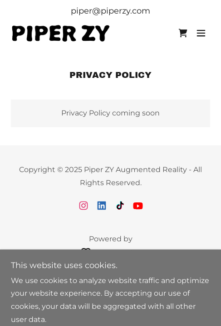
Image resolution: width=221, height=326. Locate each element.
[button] (201, 33)
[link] (61, 33)
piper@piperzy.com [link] (110, 11)
